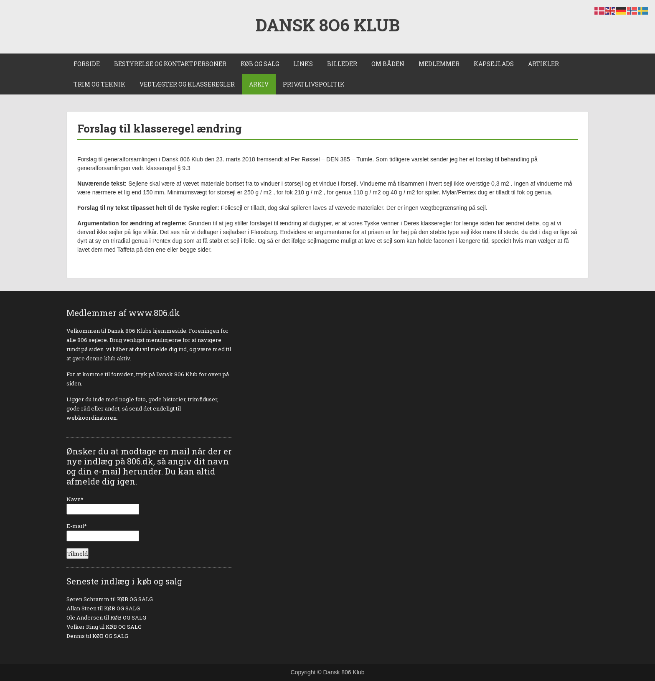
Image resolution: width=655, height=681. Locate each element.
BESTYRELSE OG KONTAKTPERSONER (170, 64)
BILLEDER (342, 64)
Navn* (102, 505)
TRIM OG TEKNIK (99, 84)
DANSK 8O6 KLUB (328, 25)
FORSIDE (87, 64)
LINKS (303, 64)
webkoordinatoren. (92, 417)
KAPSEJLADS (494, 64)
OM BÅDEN (387, 64)
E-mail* (102, 531)
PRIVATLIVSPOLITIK (314, 84)
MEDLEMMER (439, 64)
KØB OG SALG (260, 64)
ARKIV (259, 84)
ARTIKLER (543, 64)
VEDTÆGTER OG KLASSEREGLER (187, 84)
